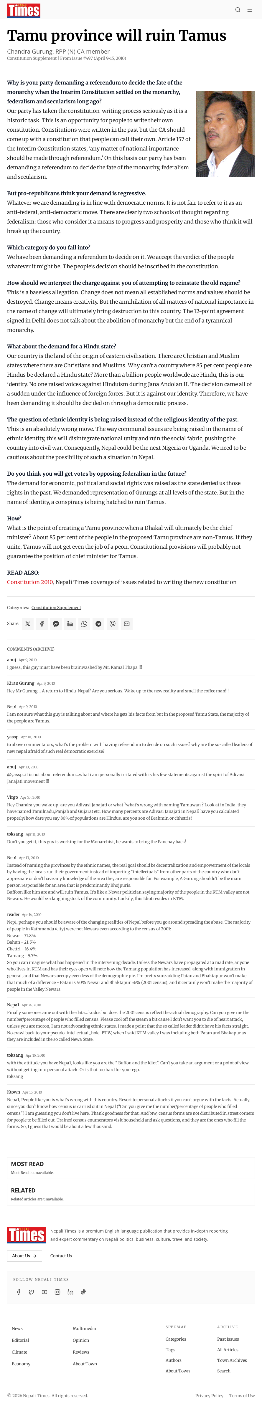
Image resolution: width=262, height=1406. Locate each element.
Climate (19, 1352)
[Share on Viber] (112, 624)
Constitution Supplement (56, 607)
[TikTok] (83, 1292)
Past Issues (228, 1339)
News (17, 1328)
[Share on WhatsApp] (84, 624)
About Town (85, 1364)
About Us (24, 1255)
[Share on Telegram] (98, 624)
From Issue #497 (93, 58)
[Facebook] (18, 1292)
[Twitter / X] (31, 1292)
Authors (174, 1360)
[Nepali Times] (26, 1235)
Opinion (81, 1340)
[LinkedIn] (70, 1292)
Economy (21, 1364)
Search (223, 1371)
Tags (170, 1349)
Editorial (20, 1340)
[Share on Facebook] (42, 624)
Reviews (81, 1352)
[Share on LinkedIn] (70, 624)
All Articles (227, 1349)
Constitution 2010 (30, 582)
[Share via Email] (127, 624)
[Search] (238, 10)
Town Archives (232, 1360)
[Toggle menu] (249, 10)
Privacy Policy (209, 1395)
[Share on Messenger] (56, 624)
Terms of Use (242, 1395)
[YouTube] (44, 1292)
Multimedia (84, 1328)
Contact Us (61, 1255)
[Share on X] (28, 624)
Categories (176, 1339)
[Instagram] (57, 1292)
